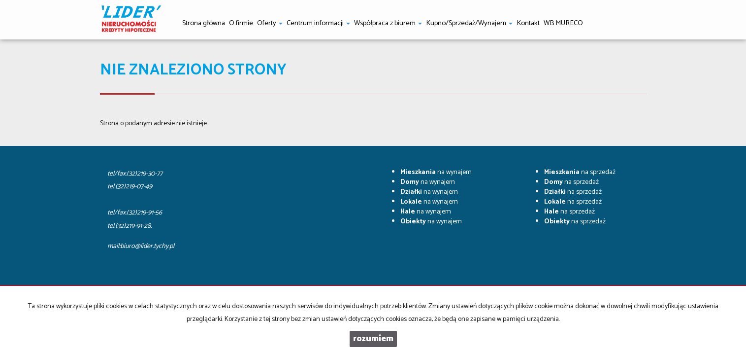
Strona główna (203, 23)
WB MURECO (563, 23)
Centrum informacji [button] (318, 23)
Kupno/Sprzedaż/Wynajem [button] (469, 23)
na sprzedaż (580, 172)
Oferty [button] (270, 23)
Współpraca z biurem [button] (388, 23)
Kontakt (528, 23)
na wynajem (436, 172)
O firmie (241, 23)
